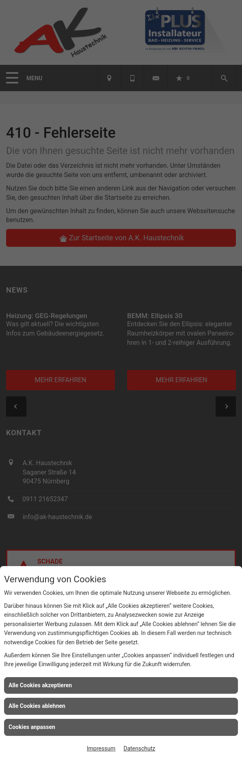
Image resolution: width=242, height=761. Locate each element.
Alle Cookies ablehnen (37, 706)
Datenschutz (139, 748)
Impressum (101, 748)
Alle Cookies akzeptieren (40, 685)
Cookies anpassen (32, 727)
